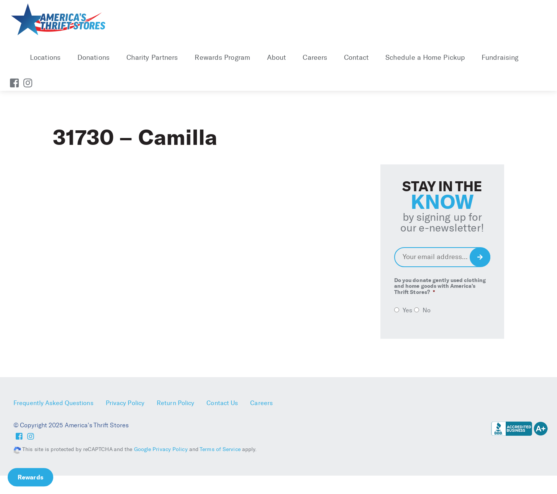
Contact (356, 57)
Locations (45, 57)
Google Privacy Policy (161, 449)
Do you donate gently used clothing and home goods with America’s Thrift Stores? (440, 286)
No (427, 310)
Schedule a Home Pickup (425, 57)
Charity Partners (152, 57)
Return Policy (175, 403)
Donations (93, 57)
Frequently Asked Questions (53, 403)
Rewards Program (222, 57)
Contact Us (222, 403)
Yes (407, 310)
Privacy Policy (125, 403)
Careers (315, 57)
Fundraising (500, 57)
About (276, 57)
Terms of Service (220, 449)
